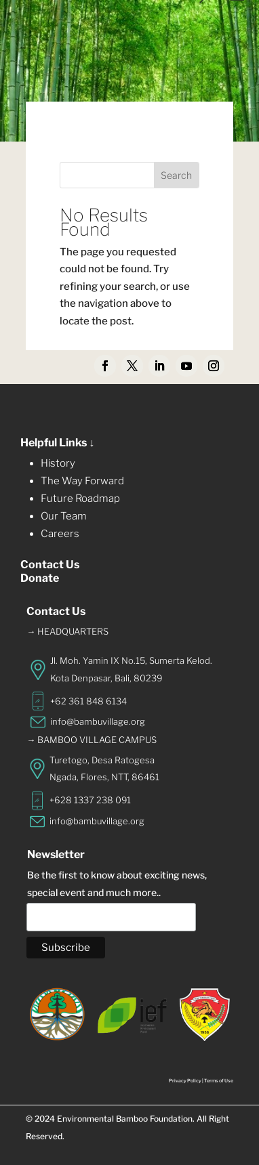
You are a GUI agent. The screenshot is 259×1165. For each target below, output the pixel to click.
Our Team (64, 516)
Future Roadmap (80, 498)
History (58, 463)
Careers (60, 534)
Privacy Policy (185, 1081)
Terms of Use (218, 1081)
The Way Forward (82, 481)
